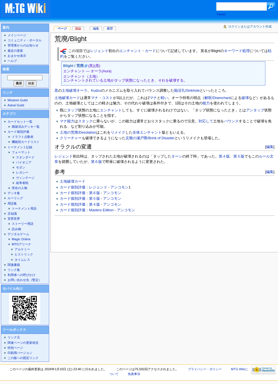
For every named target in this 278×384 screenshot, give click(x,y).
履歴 (110, 28)
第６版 (96, 162)
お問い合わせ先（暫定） (25, 280)
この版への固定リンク (23, 358)
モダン (20, 167)
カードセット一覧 (20, 121)
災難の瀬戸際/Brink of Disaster (150, 138)
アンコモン (119, 187)
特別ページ (15, 347)
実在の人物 (19, 188)
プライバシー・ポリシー (205, 369)
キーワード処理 (237, 51)
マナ (153, 98)
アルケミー (22, 249)
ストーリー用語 (22, 223)
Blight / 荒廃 (73, 66)
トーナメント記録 (20, 147)
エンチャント (130, 51)
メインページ (17, 35)
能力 (206, 103)
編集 (270, 147)
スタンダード (25, 157)
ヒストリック (24, 254)
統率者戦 (22, 183)
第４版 (224, 156)
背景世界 (14, 218)
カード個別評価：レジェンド (83, 187)
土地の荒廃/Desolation (78, 132)
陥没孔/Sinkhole (187, 91)
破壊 (245, 98)
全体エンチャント (147, 132)
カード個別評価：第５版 (80, 199)
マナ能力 (67, 121)
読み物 (16, 229)
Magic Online (21, 239)
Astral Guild (16, 105)
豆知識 (12, 213)
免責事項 (134, 374)
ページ (62, 28)
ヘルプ (12, 60)
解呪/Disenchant (217, 98)
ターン (176, 156)
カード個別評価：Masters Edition (86, 210)
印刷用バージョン (20, 352)
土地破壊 (69, 91)
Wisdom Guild (18, 100)
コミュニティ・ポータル (25, 40)
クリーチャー (71, 138)
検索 (6, 69)
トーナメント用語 (24, 208)
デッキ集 (14, 193)
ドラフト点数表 (22, 136)
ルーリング (15, 198)
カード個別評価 (18, 131)
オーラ (81, 91)
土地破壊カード (67, 98)
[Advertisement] (138, 9)
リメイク (118, 132)
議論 (78, 28)
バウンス (231, 121)
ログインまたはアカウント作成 (250, 26)
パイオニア (23, 162)
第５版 (238, 156)
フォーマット (21, 152)
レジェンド (99, 51)
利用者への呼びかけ (21, 275)
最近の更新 (15, 50)
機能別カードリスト (26, 141)
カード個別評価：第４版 (80, 204)
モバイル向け (13, 288)
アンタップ (255, 110)
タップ (72, 110)
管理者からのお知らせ (23, 45)
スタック (85, 121)
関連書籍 (14, 264)
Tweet (221, 14)
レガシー (22, 172)
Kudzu (96, 91)
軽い (164, 98)
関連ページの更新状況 (23, 342)
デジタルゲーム (18, 234)
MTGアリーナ (21, 244)
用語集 (12, 203)
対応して (206, 121)
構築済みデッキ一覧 (26, 126)
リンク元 (14, 337)
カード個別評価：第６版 (80, 193)
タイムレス (22, 259)
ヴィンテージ (25, 177)
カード (150, 51)
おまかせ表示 (17, 55)
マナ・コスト (102, 98)
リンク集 (14, 269)
